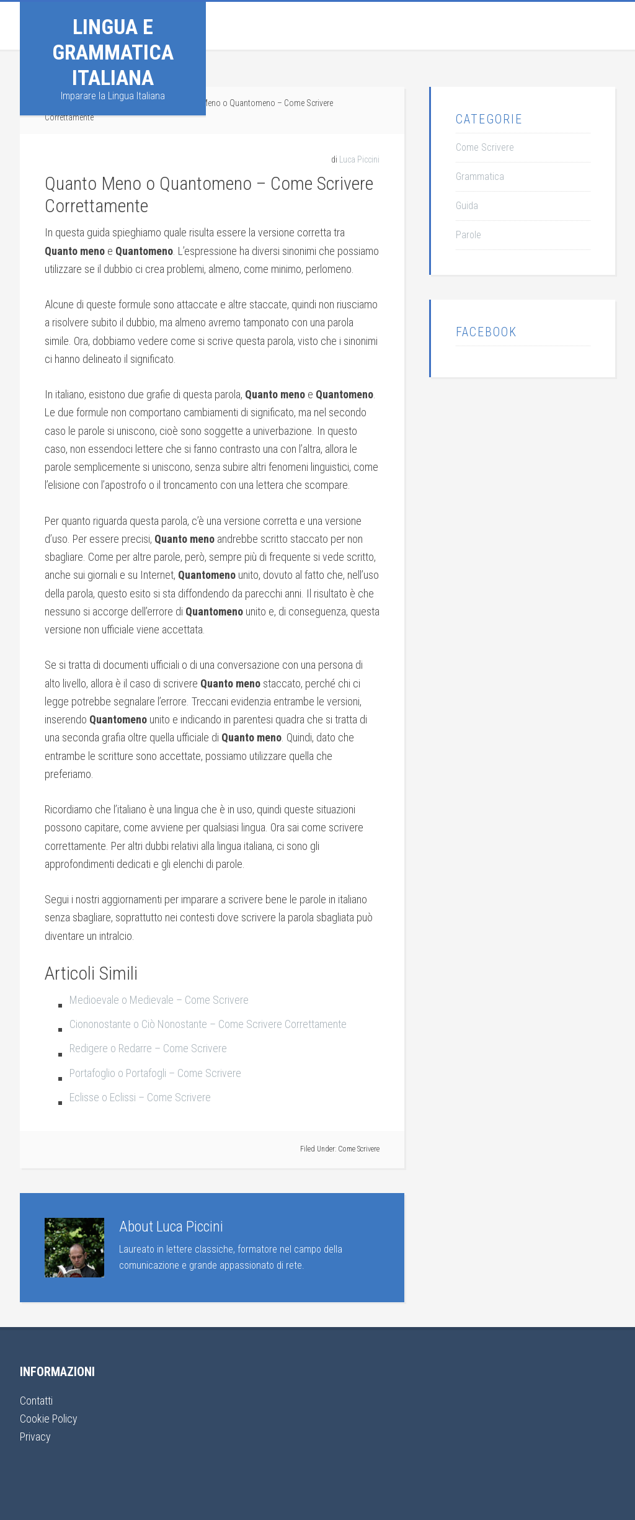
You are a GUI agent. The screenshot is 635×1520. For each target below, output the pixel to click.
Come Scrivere (359, 1149)
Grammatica (480, 176)
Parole (468, 235)
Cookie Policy (49, 1418)
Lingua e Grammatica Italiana (113, 52)
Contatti (36, 1400)
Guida (467, 206)
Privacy (35, 1436)
